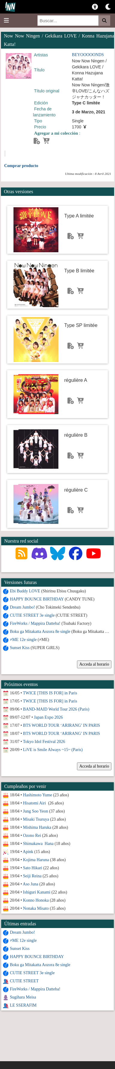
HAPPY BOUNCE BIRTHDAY (37, 599)
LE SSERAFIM (23, 1005)
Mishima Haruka (37, 827)
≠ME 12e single (23, 639)
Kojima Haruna (36, 860)
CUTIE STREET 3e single (32, 615)
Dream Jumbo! (22, 607)
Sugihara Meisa (23, 997)
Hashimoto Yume (37, 795)
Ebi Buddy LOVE (25, 591)
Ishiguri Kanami (36, 892)
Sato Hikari (32, 868)
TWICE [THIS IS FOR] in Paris (50, 693)
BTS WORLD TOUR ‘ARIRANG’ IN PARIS (61, 725)
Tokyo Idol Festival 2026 (44, 741)
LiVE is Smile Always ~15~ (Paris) (53, 749)
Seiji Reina (32, 876)
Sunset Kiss (20, 647)
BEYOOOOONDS (88, 54)
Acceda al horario (94, 664)
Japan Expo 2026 (48, 717)
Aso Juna (30, 884)
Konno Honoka (36, 900)
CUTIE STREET (24, 981)
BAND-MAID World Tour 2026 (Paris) (56, 709)
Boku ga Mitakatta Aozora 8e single (40, 631)
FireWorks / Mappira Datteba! (35, 623)
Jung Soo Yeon (35, 811)
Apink (28, 851)
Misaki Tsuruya (36, 819)
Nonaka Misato (36, 908)
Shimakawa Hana (38, 843)
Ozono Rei (32, 835)
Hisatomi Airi (35, 803)
